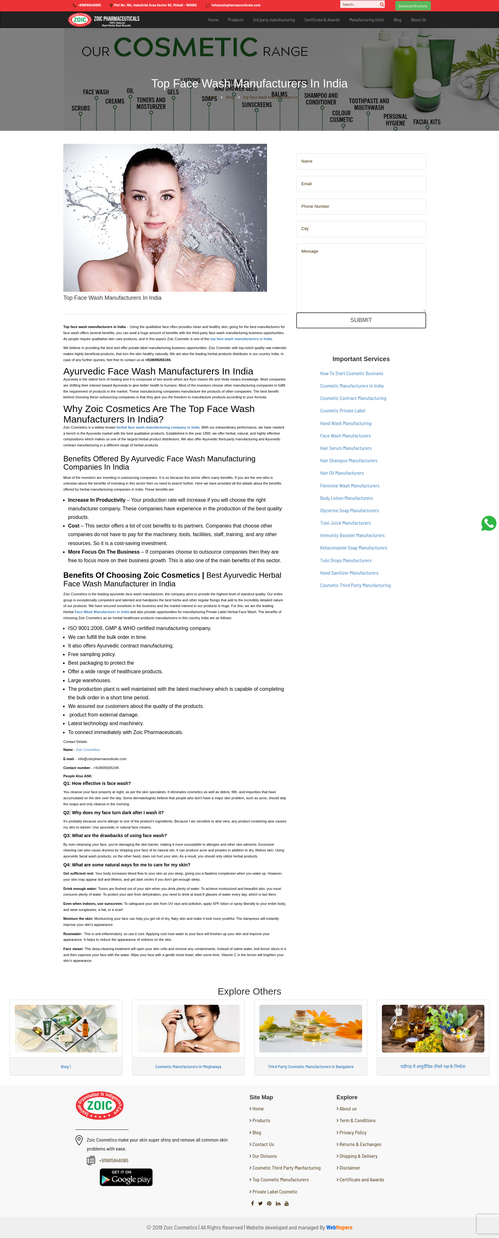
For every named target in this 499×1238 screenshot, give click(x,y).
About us (348, 1108)
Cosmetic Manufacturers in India (351, 385)
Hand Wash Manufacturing (345, 423)
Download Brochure (413, 5)
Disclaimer (350, 1168)
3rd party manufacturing (274, 19)
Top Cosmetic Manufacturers (280, 1179)
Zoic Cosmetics (88, 750)
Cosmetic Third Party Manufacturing (355, 585)
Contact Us (262, 1144)
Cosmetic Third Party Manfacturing (286, 1168)
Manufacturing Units (366, 19)
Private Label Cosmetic (274, 1191)
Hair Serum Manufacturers (346, 448)
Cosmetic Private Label (342, 410)
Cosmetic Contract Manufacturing (353, 398)
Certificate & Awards (322, 19)
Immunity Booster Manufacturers (352, 535)
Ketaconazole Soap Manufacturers (353, 547)
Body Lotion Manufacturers (346, 498)
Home (213, 19)
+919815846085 (89, 5)
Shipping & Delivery (359, 1156)
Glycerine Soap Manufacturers (349, 510)
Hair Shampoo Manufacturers (348, 460)
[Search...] (362, 4)
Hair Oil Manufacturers (342, 473)
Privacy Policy (353, 1132)
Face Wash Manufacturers (345, 435)
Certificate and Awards (362, 1179)
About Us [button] (418, 19)
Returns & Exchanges (360, 1144)
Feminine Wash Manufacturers (350, 485)
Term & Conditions (358, 1120)
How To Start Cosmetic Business (351, 373)
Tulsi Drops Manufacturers (346, 560)
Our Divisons (264, 1156)
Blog (397, 19)
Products (235, 19)
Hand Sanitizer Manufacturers (349, 573)
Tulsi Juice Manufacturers (345, 523)
